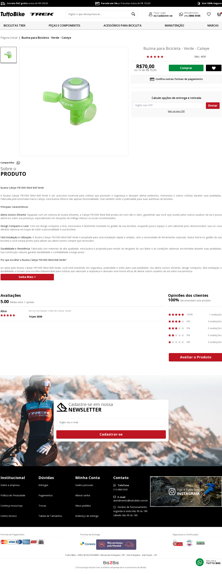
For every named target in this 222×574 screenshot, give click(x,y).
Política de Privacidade (13, 495)
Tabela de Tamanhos (50, 516)
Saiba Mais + (27, 277)
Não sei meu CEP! (176, 111)
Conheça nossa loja (11, 505)
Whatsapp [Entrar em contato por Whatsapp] (200, 562)
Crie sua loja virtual (85, 567)
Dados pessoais (84, 485)
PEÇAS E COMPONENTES (64, 25)
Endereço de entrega (86, 516)
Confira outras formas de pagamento (176, 79)
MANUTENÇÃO (174, 25)
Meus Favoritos (208, 14)
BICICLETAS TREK (15, 25)
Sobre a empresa (10, 485)
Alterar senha (82, 495)
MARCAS (213, 25)
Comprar (186, 68)
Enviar (212, 105)
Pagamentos (46, 495)
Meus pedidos (83, 505)
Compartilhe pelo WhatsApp (18, 162)
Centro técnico (9, 516)
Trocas (42, 505)
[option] (8, 55)
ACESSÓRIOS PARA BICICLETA (123, 25)
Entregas (43, 485)
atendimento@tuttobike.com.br (130, 500)
